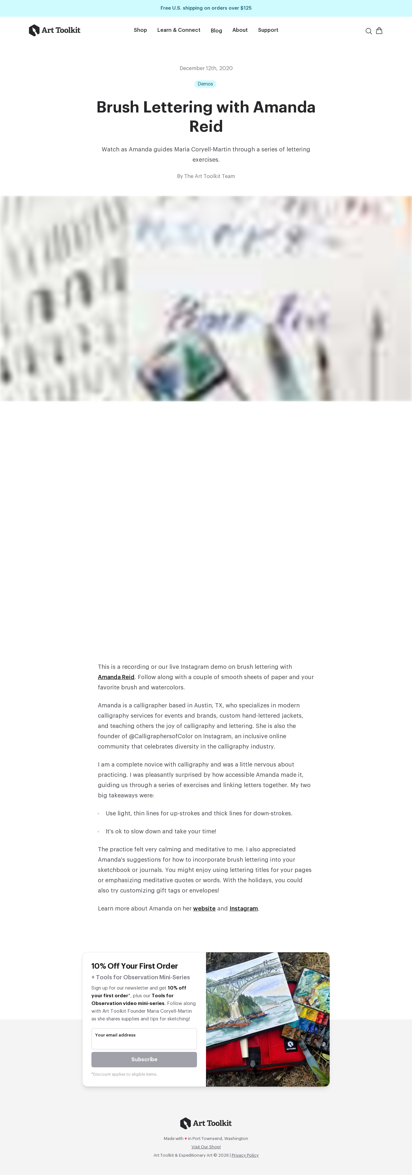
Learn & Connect (179, 30)
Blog (216, 30)
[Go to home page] (64, 30)
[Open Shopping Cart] (379, 30)
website (204, 908)
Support (268, 30)
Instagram (243, 908)
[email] (144, 1043)
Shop (140, 30)
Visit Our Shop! (206, 1147)
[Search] (369, 31)
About (240, 30)
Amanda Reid (116, 677)
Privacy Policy (245, 1155)
